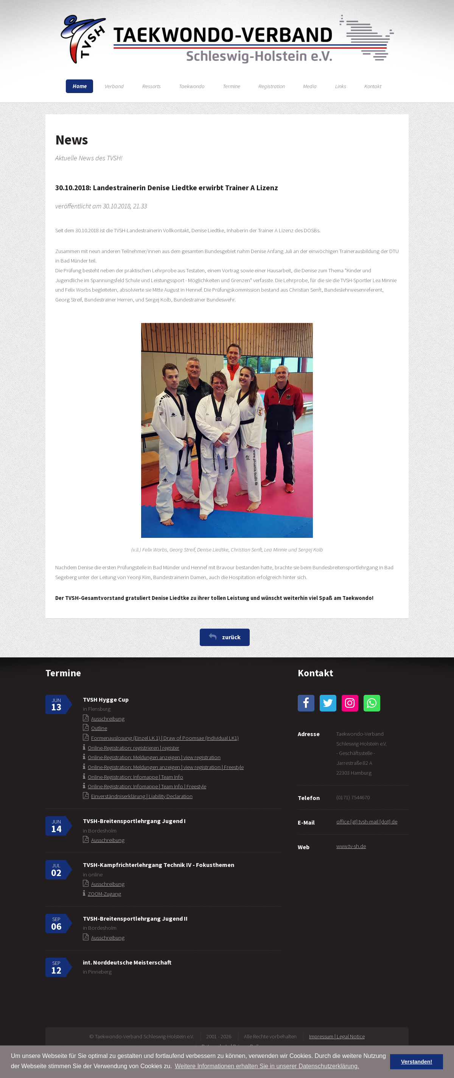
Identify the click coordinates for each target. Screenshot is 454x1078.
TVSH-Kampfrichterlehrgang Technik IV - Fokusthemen (158, 864)
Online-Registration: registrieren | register (133, 747)
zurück (231, 637)
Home (80, 86)
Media (310, 86)
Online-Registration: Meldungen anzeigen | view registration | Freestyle (166, 767)
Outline (99, 728)
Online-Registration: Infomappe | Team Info (135, 777)
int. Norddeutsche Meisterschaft (127, 962)
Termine (231, 86)
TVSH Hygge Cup (106, 699)
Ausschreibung (107, 718)
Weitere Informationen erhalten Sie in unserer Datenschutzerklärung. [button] (267, 1066)
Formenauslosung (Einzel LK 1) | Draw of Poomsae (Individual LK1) (165, 738)
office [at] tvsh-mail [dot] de (366, 821)
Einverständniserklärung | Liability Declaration (142, 796)
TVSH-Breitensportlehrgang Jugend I (134, 821)
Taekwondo (191, 86)
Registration (271, 86)
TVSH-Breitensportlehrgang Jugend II (135, 918)
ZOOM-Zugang (104, 893)
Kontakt (372, 86)
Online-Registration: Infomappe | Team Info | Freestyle (147, 786)
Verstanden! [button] (416, 1062)
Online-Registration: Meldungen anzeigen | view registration (154, 757)
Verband (114, 86)
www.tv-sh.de (351, 846)
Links (340, 86)
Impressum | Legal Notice (337, 1036)
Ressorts (151, 86)
